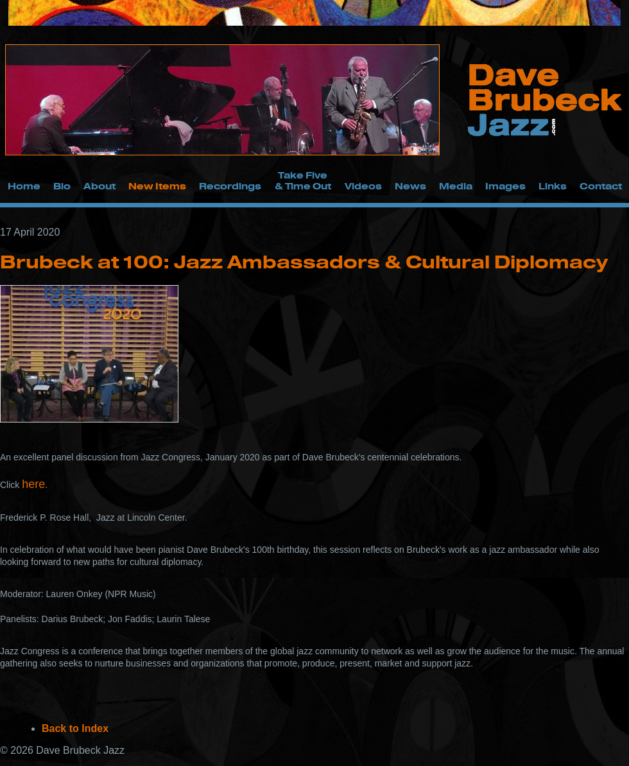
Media (455, 185)
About (99, 185)
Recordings (230, 185)
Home (24, 185)
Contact (601, 185)
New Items (157, 185)
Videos (363, 185)
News (410, 185)
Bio (62, 185)
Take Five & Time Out (303, 180)
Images (505, 185)
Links (553, 185)
